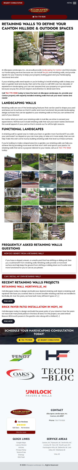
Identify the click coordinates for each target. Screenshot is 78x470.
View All (57, 454)
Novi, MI (55, 445)
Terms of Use (21, 452)
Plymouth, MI (55, 442)
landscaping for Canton (52, 70)
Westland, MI (60, 450)
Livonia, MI (47, 445)
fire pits (45, 72)
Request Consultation (13, 3)
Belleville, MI (62, 447)
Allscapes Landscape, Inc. (35, 465)
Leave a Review (21, 445)
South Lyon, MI (64, 445)
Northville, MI (66, 442)
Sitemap (21, 455)
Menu (72, 3)
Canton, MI (46, 442)
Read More (8, 301)
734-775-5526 (39, 17)
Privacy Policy (21, 450)
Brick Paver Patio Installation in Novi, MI (32, 307)
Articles (21, 447)
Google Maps (21, 442)
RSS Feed (21, 457)
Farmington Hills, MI (50, 447)
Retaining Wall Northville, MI (24, 286)
